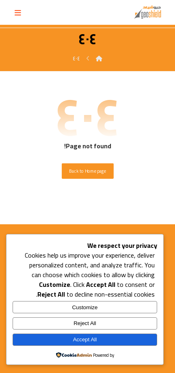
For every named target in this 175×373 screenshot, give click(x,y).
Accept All (85, 339)
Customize (84, 307)
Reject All (84, 323)
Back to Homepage (87, 171)
